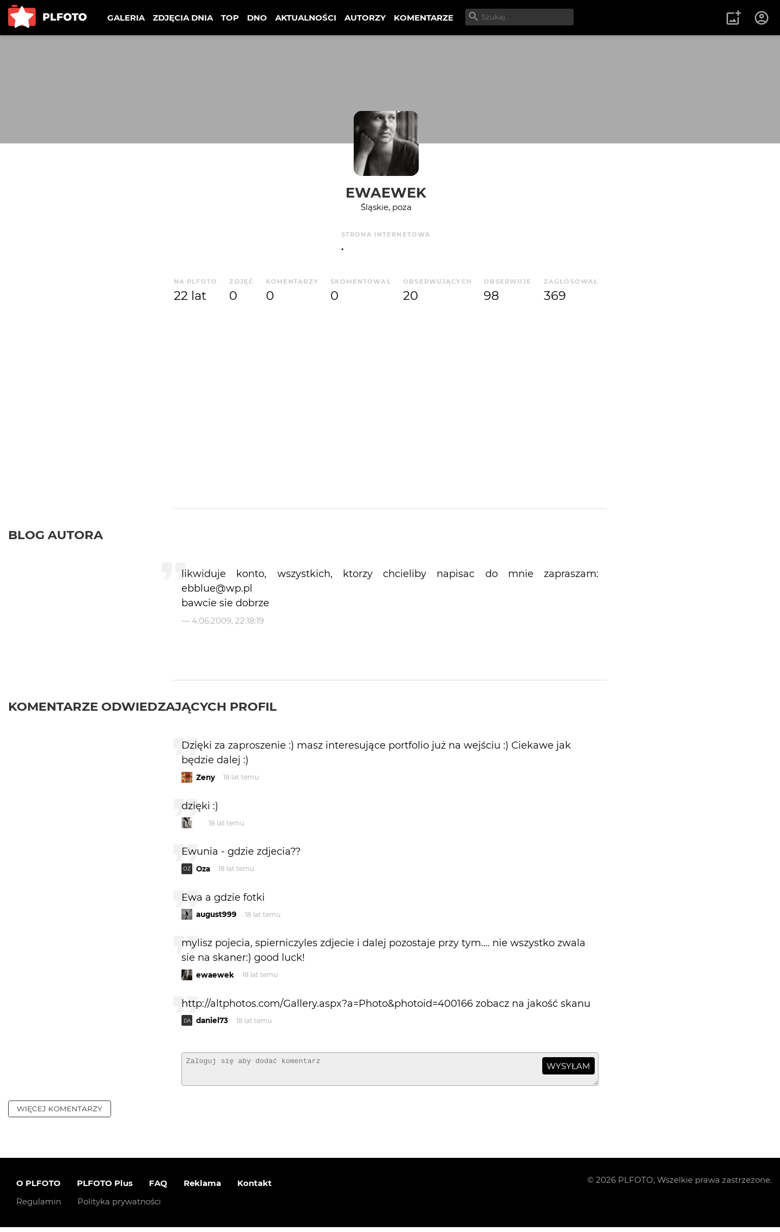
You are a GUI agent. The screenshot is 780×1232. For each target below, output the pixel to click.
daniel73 (212, 1020)
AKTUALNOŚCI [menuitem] (305, 17)
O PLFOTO (38, 1188)
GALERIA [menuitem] (126, 17)
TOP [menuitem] (230, 17)
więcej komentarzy (59, 1113)
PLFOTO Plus (105, 1188)
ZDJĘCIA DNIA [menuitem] (183, 17)
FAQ (158, 1188)
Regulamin (38, 1206)
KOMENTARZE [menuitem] (423, 17)
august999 (216, 914)
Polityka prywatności (119, 1206)
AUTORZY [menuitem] (365, 17)
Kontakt (254, 1188)
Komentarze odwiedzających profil (142, 706)
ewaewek (386, 192)
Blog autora (55, 534)
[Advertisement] (390, 403)
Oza (203, 868)
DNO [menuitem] (257, 17)
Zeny (205, 777)
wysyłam (568, 1066)
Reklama (202, 1188)
